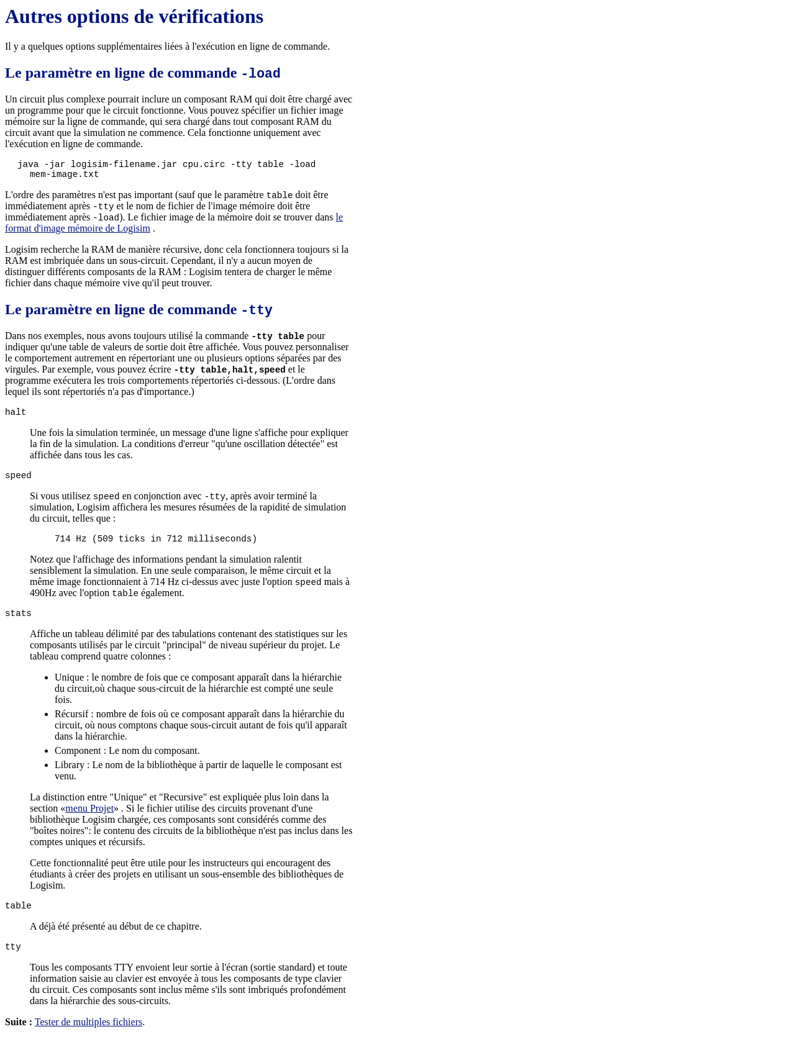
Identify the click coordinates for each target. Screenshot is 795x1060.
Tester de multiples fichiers (89, 1044)
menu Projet (89, 827)
